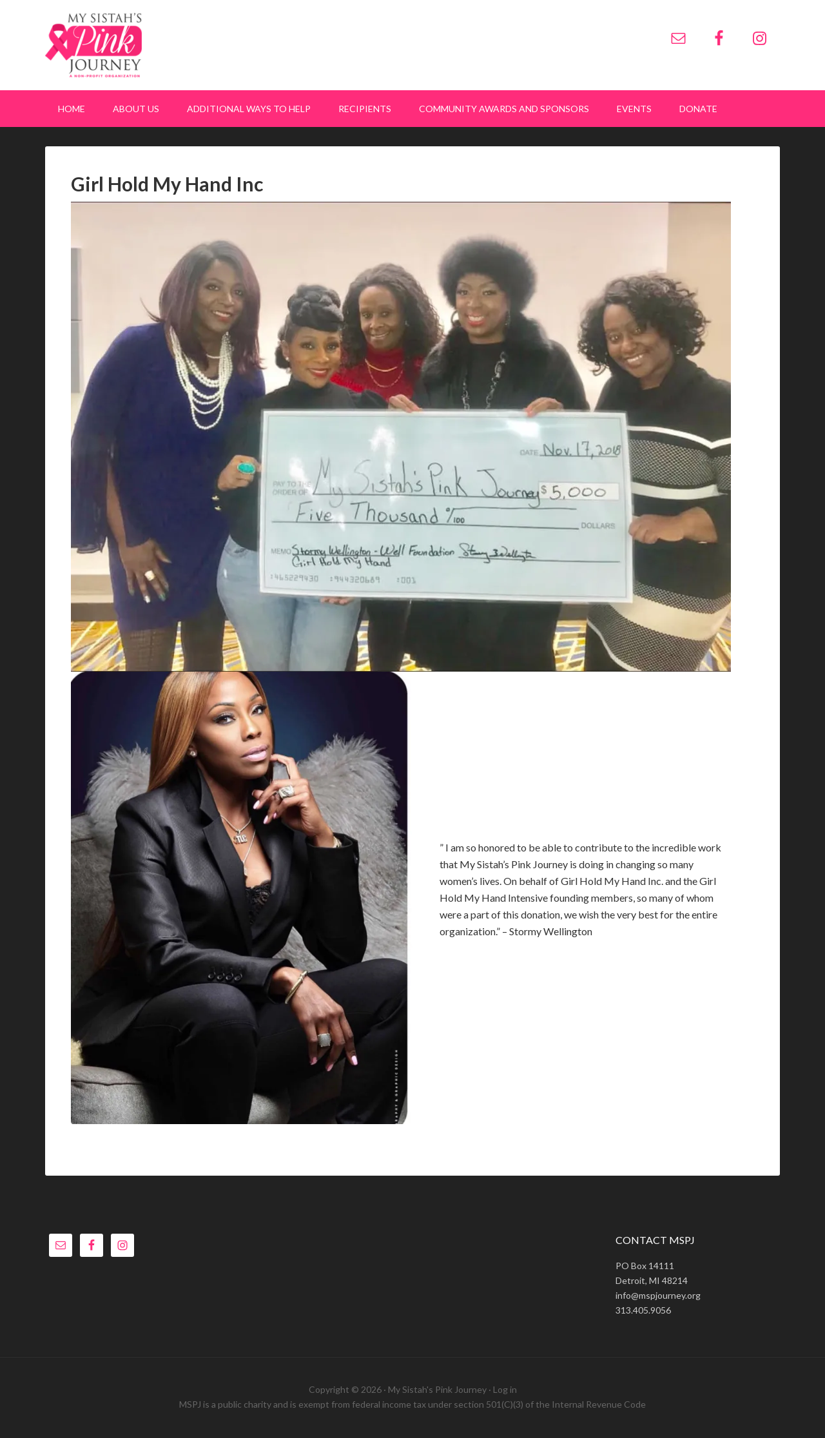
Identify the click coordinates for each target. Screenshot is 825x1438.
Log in (505, 1389)
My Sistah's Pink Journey (154, 45)
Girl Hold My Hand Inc (167, 183)
